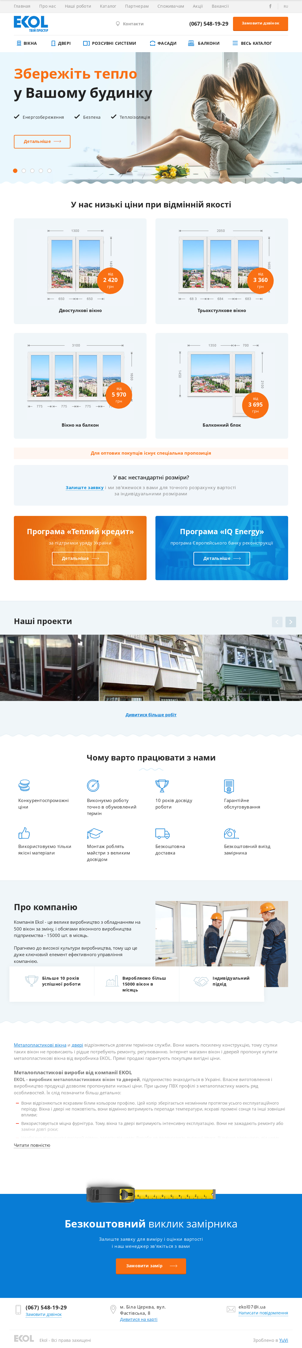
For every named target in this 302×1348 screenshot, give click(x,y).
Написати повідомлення (263, 1313)
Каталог (108, 6)
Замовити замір (144, 1265)
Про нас (47, 6)
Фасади (162, 43)
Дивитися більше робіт (151, 714)
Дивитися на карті (138, 1319)
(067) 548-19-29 (208, 23)
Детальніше (37, 141)
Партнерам (137, 6)
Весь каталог (251, 43)
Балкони (203, 43)
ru (286, 6)
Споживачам (170, 6)
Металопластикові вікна (40, 1045)
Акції (198, 6)
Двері (59, 43)
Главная (22, 6)
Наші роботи (78, 6)
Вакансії (220, 6)
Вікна (25, 43)
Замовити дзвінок (260, 23)
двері (77, 1045)
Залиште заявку (85, 487)
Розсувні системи (109, 43)
